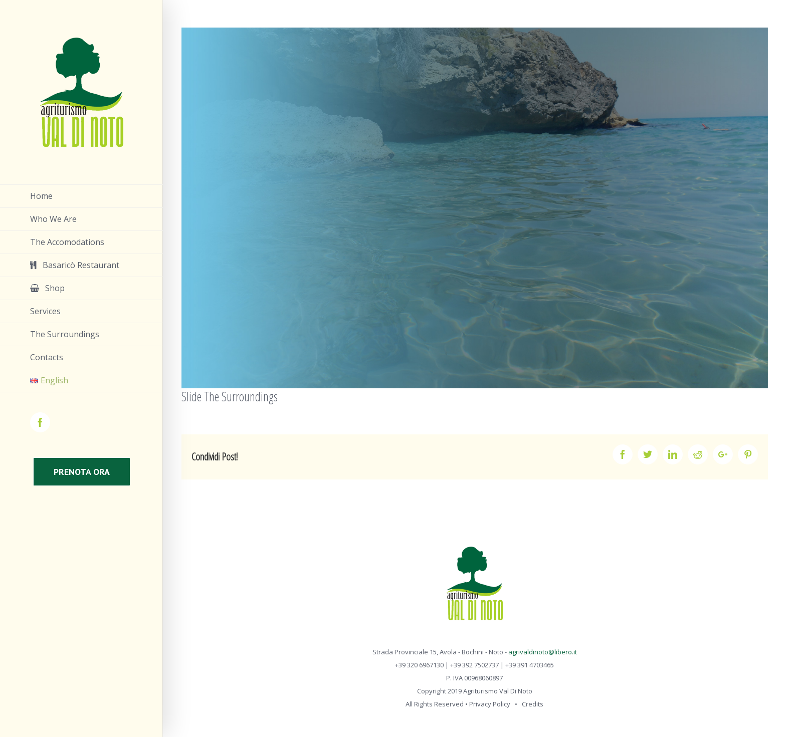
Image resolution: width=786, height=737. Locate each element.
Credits (532, 703)
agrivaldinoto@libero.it (542, 651)
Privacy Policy (489, 703)
